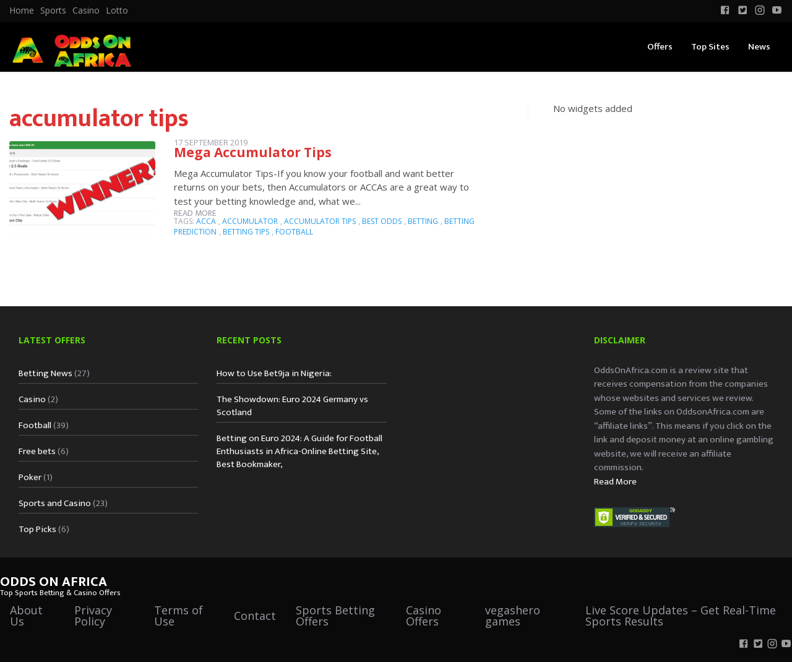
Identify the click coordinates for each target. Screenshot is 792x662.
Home (21, 10)
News (759, 46)
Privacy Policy (93, 616)
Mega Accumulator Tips (253, 152)
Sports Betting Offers (335, 616)
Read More (615, 481)
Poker (30, 477)
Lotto (117, 10)
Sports (53, 10)
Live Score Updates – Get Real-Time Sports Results (680, 616)
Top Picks (37, 529)
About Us (26, 616)
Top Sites (710, 46)
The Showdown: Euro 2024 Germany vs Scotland (292, 406)
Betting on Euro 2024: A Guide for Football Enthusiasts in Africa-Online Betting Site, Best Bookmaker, (299, 451)
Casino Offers (423, 616)
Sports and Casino (55, 503)
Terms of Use (178, 616)
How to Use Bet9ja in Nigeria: (274, 373)
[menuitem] (21, 10)
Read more (195, 213)
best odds (382, 221)
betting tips (246, 231)
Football (35, 425)
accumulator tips (320, 221)
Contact (255, 615)
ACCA (206, 221)
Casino (86, 10)
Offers (660, 46)
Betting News (45, 373)
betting (423, 221)
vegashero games (512, 616)
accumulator (250, 221)
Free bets (37, 451)
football (294, 231)
